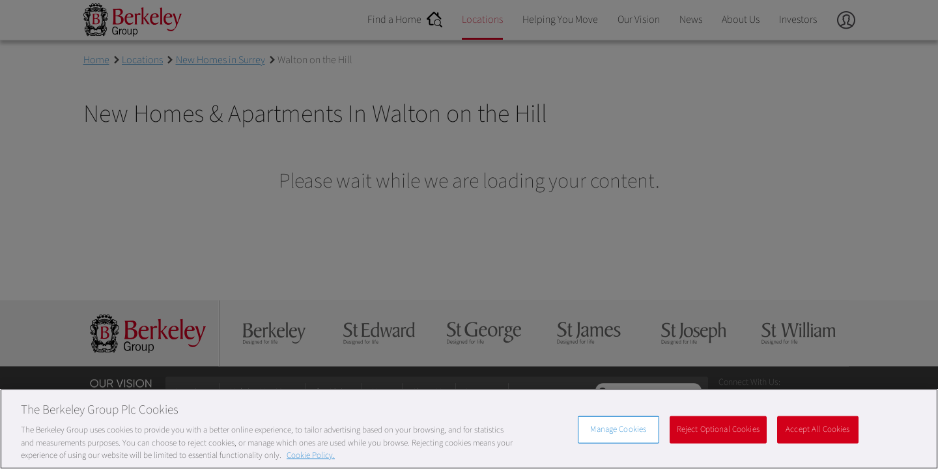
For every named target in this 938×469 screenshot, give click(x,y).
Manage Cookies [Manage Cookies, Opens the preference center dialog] (618, 429)
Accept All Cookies (817, 429)
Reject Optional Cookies (718, 429)
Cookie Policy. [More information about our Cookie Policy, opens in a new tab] (311, 455)
